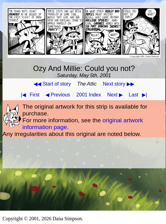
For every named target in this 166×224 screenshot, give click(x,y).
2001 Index (88, 94)
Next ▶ (114, 94)
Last (139, 95)
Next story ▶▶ (118, 83)
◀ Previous (57, 94)
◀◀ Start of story (52, 83)
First (29, 95)
